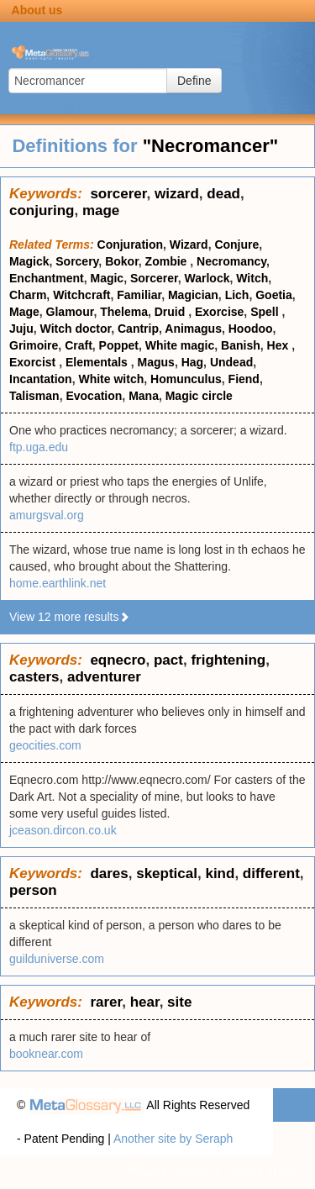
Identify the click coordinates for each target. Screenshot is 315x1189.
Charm (27, 295)
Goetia (273, 295)
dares (109, 873)
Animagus (193, 328)
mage (100, 210)
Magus (156, 362)
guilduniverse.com (56, 958)
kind (219, 873)
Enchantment (46, 278)
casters (34, 677)
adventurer (104, 677)
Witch (252, 278)
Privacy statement (174, 1172)
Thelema (124, 311)
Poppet (119, 345)
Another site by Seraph (173, 1138)
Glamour (70, 311)
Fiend (244, 379)
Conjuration (130, 244)
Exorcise (219, 311)
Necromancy (231, 261)
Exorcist (34, 362)
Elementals (98, 362)
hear (145, 1002)
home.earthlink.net (57, 583)
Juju (21, 328)
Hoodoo (250, 328)
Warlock (207, 278)
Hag (192, 362)
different (271, 873)
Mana (144, 395)
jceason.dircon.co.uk (63, 830)
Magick (29, 261)
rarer (106, 1002)
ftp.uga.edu (38, 447)
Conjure (236, 244)
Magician (193, 295)
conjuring (41, 210)
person (33, 890)
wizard (177, 194)
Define (194, 80)
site (179, 1002)
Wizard (189, 244)
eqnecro (117, 660)
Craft (78, 345)
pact (168, 660)
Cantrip (138, 328)
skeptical (166, 873)
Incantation (40, 379)
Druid (171, 311)
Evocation (94, 395)
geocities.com (45, 745)
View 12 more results (69, 616)
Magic (106, 278)
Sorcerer (154, 278)
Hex (279, 345)
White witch (111, 379)
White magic (179, 345)
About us (37, 10)
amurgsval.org (46, 515)
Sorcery (76, 261)
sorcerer (118, 194)
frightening (228, 660)
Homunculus (186, 379)
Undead (231, 362)
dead (223, 194)
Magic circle (199, 395)
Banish (240, 345)
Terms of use (264, 1172)
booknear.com (46, 1053)
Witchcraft (81, 295)
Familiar (139, 295)
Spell (265, 311)
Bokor (122, 261)
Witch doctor (76, 328)
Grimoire (33, 345)
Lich (237, 295)
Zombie (168, 261)
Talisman (34, 395)
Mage (24, 311)
